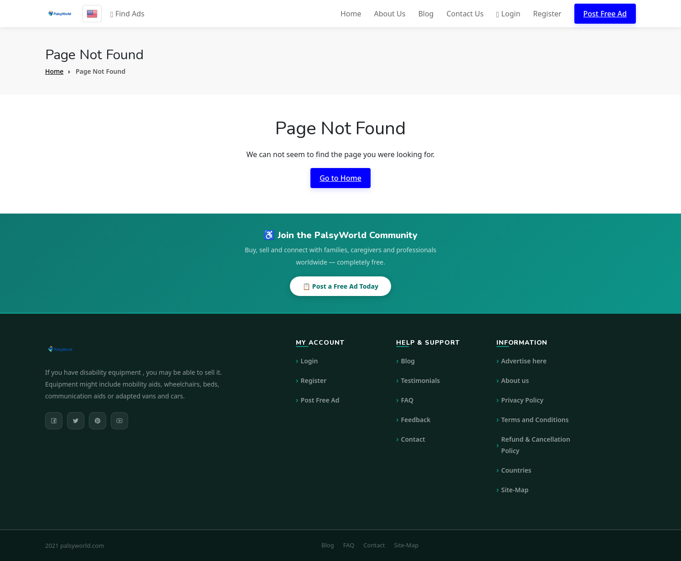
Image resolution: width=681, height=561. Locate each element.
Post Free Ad (605, 14)
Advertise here (524, 361)
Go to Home (340, 178)
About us (515, 380)
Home (350, 14)
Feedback (416, 419)
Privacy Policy (522, 400)
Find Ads (127, 14)
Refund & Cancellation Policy (535, 445)
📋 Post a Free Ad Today (340, 286)
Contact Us (464, 14)
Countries (516, 470)
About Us (389, 14)
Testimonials (420, 380)
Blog (425, 14)
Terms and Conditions (535, 419)
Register (547, 14)
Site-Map (515, 489)
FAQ (407, 400)
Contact (413, 439)
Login (508, 14)
